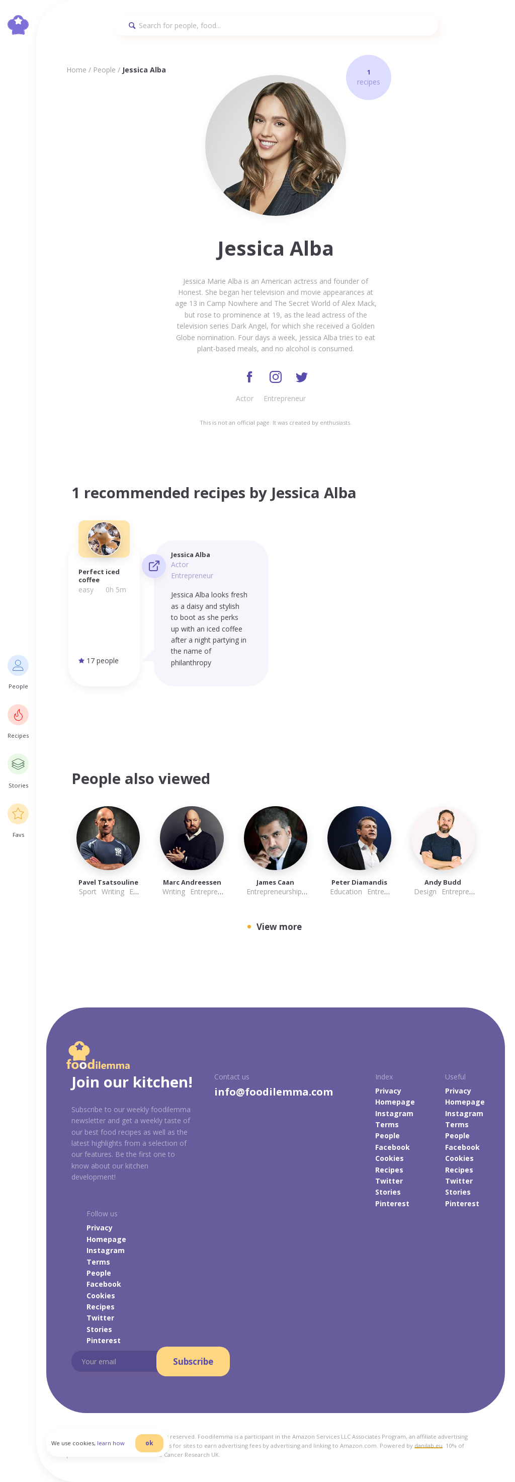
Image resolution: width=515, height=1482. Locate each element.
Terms (387, 1124)
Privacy (388, 1091)
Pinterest (392, 1203)
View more (279, 926)
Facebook (392, 1147)
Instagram (394, 1113)
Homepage (395, 1102)
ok (149, 1443)
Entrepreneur (285, 398)
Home (76, 69)
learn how (111, 1443)
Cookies (389, 1158)
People (104, 69)
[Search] (276, 25)
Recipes (389, 1170)
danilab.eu (428, 1445)
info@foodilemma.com (273, 1092)
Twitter (389, 1181)
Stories (388, 1192)
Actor (244, 398)
